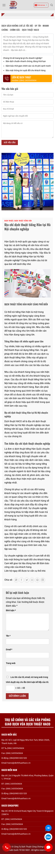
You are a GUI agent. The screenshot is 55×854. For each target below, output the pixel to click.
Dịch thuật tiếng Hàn (23, 220)
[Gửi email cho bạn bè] (32, 580)
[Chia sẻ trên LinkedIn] (42, 580)
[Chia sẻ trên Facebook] (21, 580)
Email (9, 649)
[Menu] (4, 5)
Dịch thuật (8, 220)
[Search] (51, 5)
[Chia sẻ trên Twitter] (26, 580)
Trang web (10, 663)
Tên (8, 636)
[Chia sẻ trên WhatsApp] (16, 580)
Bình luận (11, 610)
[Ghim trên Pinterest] (37, 580)
